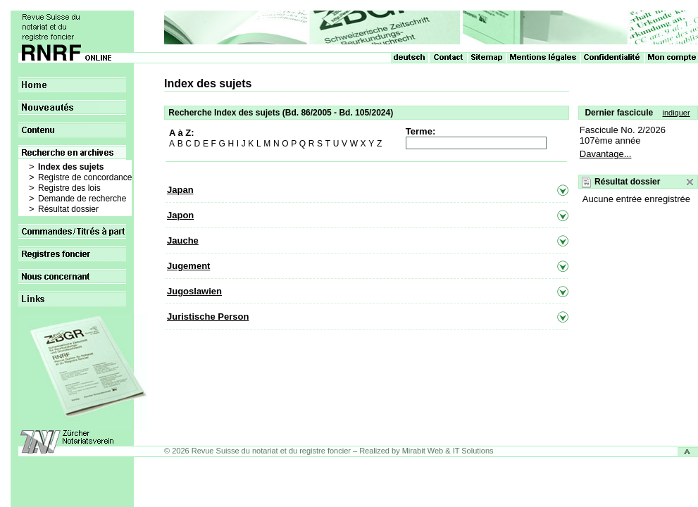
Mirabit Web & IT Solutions (448, 450)
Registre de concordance (85, 177)
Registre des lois (69, 188)
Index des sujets (71, 167)
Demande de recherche (82, 199)
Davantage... (606, 154)
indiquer (676, 112)
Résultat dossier (68, 209)
